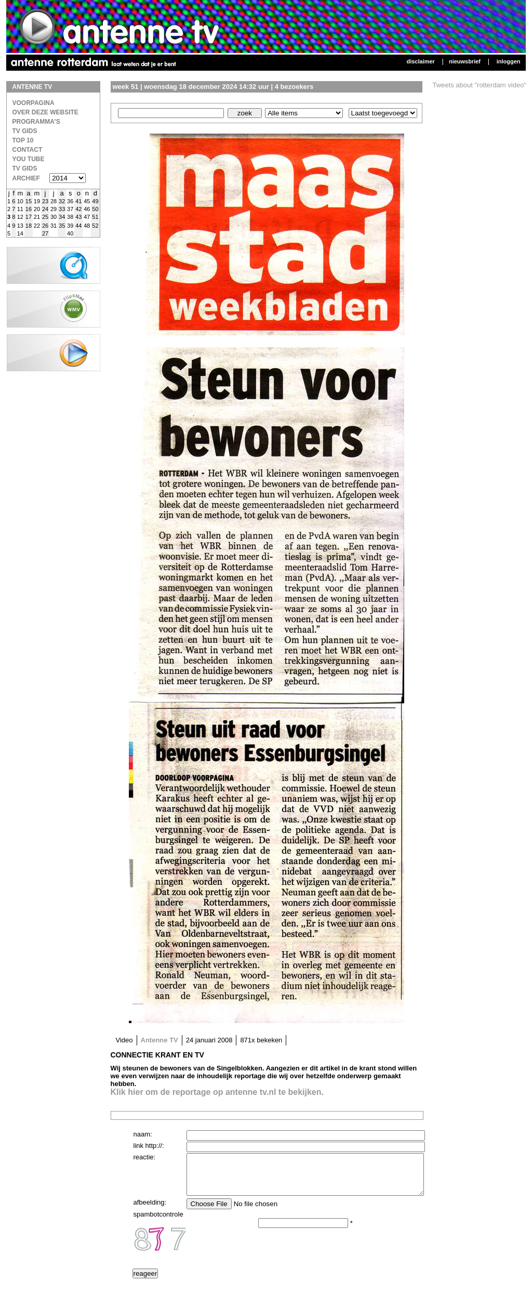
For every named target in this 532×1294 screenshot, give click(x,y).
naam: (143, 1134)
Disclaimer (420, 61)
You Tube (28, 159)
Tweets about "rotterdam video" (480, 85)
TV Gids (24, 131)
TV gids (24, 168)
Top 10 (23, 140)
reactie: (145, 1157)
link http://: (149, 1145)
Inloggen (509, 61)
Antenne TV (159, 1040)
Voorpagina (33, 103)
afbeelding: (150, 1210)
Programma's (36, 121)
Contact (27, 149)
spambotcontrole (158, 1222)
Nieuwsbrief (465, 61)
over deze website (45, 112)
